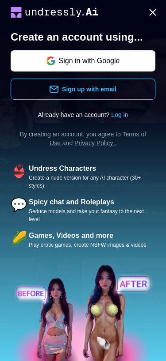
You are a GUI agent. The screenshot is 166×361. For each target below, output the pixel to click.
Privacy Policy (94, 143)
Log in (119, 114)
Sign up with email (83, 89)
